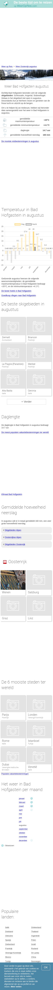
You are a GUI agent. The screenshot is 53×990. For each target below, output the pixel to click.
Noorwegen (36, 961)
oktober (22, 833)
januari (21, 798)
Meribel (31, 364)
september (23, 829)
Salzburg (33, 592)
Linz (30, 618)
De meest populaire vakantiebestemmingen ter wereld (25, 432)
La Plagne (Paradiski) (12, 364)
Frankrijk (5, 718)
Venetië (32, 767)
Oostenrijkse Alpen (13, 537)
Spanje (8, 940)
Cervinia (32, 390)
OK (46, 967)
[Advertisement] (26, 37)
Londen (32, 714)
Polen (33, 940)
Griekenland (36, 927)
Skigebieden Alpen (13, 530)
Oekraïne (9, 936)
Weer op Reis (7, 66)
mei (20, 814)
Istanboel (33, 740)
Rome (5, 740)
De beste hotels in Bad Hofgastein (16, 291)
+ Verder (26, 401)
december (23, 840)
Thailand (34, 931)
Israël (33, 944)
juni (20, 818)
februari (22, 802)
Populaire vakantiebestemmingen (15, 774)
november (23, 837)
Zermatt (6, 337)
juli (20, 821)
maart (21, 806)
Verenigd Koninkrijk (35, 718)
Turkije (30, 744)
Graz (5, 618)
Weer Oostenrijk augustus (26, 66)
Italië (4, 744)
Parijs (5, 714)
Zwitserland (10, 944)
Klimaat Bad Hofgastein (11, 494)
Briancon (32, 337)
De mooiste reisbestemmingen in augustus (20, 141)
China (33, 957)
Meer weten (16, 986)
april (20, 810)
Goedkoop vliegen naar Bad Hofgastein (18, 295)
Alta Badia (7, 390)
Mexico (8, 957)
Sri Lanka (35, 953)
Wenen (6, 592)
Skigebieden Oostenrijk (15, 544)
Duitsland (9, 931)
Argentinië (35, 936)
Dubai (5, 764)
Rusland (34, 948)
